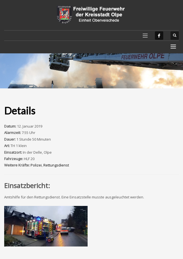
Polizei (36, 165)
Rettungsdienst (56, 165)
